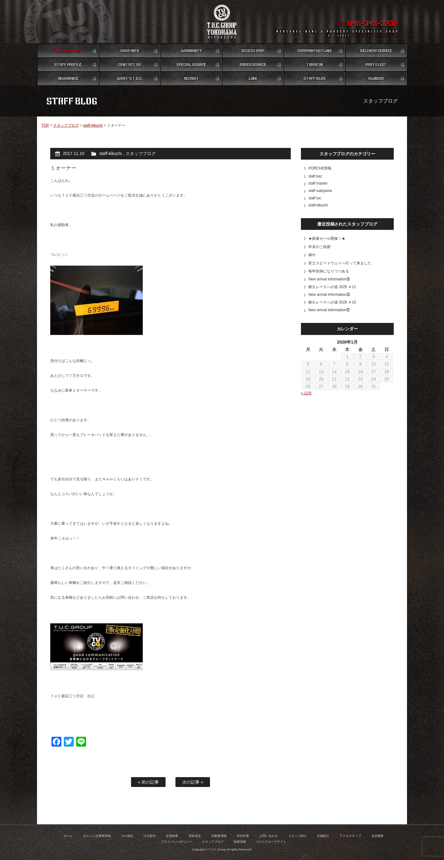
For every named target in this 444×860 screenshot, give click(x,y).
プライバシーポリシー (176, 841)
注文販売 (149, 836)
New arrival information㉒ (329, 310)
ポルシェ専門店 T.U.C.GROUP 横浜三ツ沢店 (222, 21)
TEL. (367, 24)
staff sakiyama (320, 191)
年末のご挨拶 (319, 247)
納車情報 (240, 841)
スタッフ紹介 (297, 836)
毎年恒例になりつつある (328, 271)
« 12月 (306, 393)
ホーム (68, 836)
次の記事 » (192, 782)
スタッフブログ (66, 125)
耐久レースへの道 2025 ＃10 (332, 302)
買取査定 (195, 836)
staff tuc (314, 198)
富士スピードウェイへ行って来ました (339, 263)
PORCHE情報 (319, 168)
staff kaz (315, 176)
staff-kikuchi (93, 125)
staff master (317, 183)
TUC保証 (127, 836)
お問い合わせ (268, 836)
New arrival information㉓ (329, 294)
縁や (312, 255)
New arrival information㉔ (329, 279)
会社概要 (378, 836)
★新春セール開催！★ (326, 238)
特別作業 (243, 836)
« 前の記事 (148, 782)
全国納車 (172, 836)
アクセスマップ (350, 836)
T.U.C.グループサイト (271, 841)
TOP (45, 125)
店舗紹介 (323, 836)
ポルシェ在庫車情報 (97, 836)
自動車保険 (219, 836)
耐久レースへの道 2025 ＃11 (332, 287)
